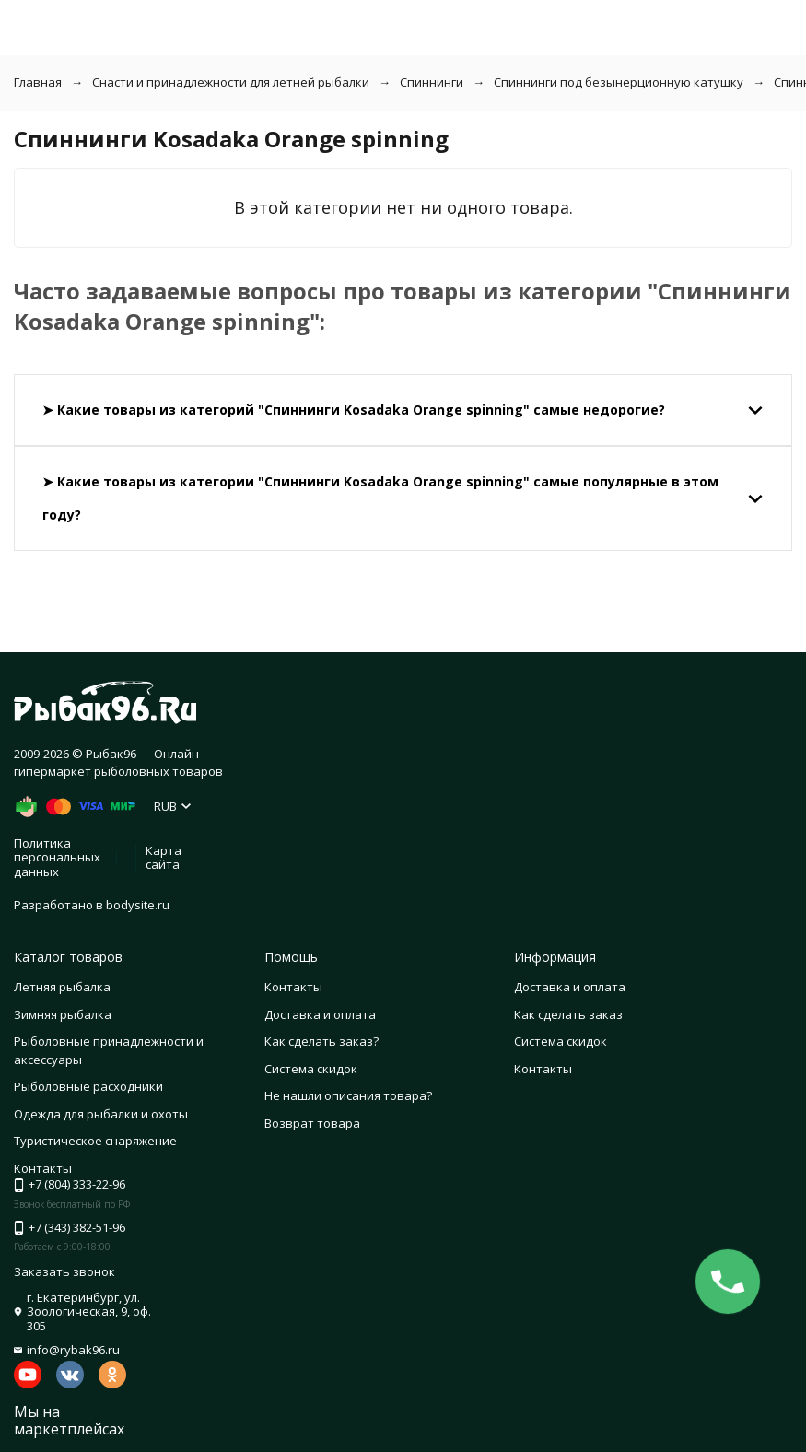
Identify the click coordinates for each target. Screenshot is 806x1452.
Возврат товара (312, 1123)
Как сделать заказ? (321, 1041)
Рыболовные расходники (88, 1086)
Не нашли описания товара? (348, 1095)
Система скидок (310, 1068)
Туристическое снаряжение (95, 1140)
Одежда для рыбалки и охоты (101, 1114)
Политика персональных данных (57, 857)
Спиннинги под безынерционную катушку (618, 82)
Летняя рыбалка (62, 986)
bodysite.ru (137, 904)
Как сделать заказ (568, 1014)
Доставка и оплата (320, 1014)
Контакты (293, 986)
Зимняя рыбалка (62, 1014)
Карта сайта (163, 857)
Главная (38, 82)
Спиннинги (431, 82)
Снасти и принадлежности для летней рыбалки (230, 82)
